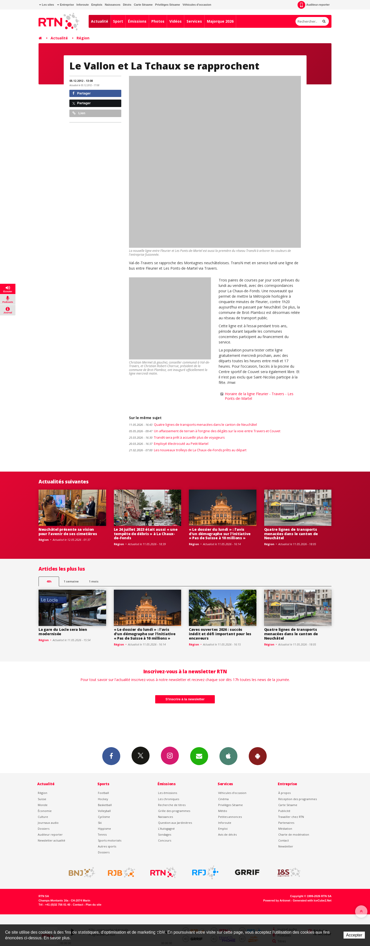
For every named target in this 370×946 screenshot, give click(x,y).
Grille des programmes (174, 810)
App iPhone (228, 756)
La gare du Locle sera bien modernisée (63, 631)
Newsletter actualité (51, 840)
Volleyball (104, 810)
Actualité (99, 21)
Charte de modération (293, 834)
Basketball (105, 805)
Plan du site (93, 904)
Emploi (223, 828)
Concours (164, 840)
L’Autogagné (166, 828)
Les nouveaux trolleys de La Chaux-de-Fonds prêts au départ (187, 450)
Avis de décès (227, 834)
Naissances (113, 4)
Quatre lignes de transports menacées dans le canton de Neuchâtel (193, 424)
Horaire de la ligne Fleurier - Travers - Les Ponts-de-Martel (259, 396)
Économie (45, 810)
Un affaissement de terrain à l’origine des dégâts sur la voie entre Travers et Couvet (204, 431)
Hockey (103, 799)
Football (103, 792)
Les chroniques (168, 799)
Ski (100, 822)
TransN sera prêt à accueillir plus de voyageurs (177, 437)
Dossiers (43, 828)
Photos (157, 21)
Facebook (111, 756)
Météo (222, 810)
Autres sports (107, 846)
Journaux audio (48, 822)
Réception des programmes (297, 799)
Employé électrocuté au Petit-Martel (168, 443)
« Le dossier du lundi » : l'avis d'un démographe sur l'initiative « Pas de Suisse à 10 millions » (220, 534)
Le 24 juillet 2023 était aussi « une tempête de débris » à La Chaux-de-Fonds (146, 534)
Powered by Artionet (276, 900)
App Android (258, 756)
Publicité (284, 810)
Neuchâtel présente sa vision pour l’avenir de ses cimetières (68, 531)
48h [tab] (49, 581)
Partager (81, 93)
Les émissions (167, 792)
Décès (127, 4)
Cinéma (223, 799)
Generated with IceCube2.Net (312, 900)
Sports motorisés (109, 840)
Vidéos (175, 21)
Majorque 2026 (220, 21)
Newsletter (285, 846)
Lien (78, 113)
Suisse (42, 799)
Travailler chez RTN (291, 816)
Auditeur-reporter (314, 5)
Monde (43, 805)
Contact (283, 840)
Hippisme (104, 828)
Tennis (102, 834)
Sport (118, 21)
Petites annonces (230, 816)
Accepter (354, 935)
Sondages (164, 834)
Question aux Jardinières (175, 822)
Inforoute (83, 4)
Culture (43, 816)
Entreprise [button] (65, 4)
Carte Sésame (143, 4)
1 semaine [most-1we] (71, 581)
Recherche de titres (172, 805)
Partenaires (286, 822)
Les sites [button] (46, 4)
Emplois (96, 4)
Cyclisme (104, 816)
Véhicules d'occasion (196, 4)
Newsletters (199, 756)
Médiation (285, 828)
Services (194, 21)
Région (83, 38)
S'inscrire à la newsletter (185, 699)
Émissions (137, 21)
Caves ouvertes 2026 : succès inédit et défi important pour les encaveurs (220, 634)
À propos (284, 792)
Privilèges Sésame (167, 4)
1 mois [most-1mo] (93, 581)
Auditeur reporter (50, 834)
